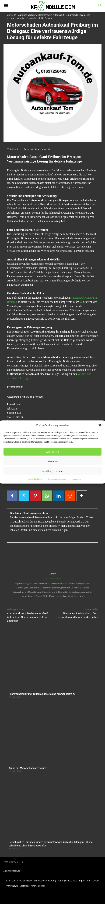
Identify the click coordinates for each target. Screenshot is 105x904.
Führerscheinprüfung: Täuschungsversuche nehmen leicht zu (42, 694)
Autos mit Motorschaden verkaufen (28, 768)
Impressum (76, 479)
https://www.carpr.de (52, 578)
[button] (100, 425)
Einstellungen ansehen (52, 470)
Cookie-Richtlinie (35, 479)
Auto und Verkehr (27, 14)
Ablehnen (52, 461)
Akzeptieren (52, 451)
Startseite (11, 14)
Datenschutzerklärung (57, 479)
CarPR (53, 573)
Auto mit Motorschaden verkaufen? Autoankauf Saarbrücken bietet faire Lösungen (28, 617)
